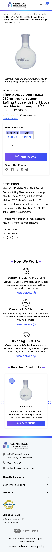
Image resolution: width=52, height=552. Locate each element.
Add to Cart (26, 157)
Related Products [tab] (26, 367)
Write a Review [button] (10, 118)
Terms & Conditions (17, 546)
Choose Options (26, 423)
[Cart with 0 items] (46, 5)
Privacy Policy (37, 546)
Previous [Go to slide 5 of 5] (2, 402)
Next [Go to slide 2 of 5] (49, 402)
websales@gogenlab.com (18, 468)
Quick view (12, 381)
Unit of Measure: (14, 127)
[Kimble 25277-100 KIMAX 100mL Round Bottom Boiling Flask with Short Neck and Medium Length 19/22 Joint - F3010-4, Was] (26, 390)
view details (24, 292)
